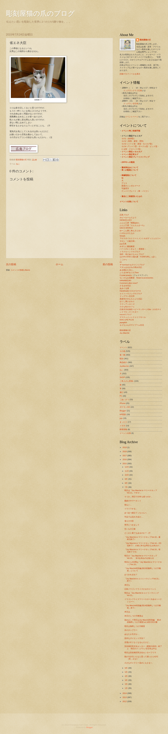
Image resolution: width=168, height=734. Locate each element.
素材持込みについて (130, 167)
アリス (124, 183)
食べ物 (122, 355)
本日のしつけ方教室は (133, 616)
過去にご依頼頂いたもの (132, 196)
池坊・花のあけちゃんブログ (132, 254)
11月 (127, 471)
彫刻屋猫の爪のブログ (40, 13)
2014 (125, 693)
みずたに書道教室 (127, 246)
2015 (125, 464)
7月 (126, 487)
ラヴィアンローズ (127, 304)
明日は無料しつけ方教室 (134, 626)
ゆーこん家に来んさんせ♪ (130, 231)
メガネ (122, 426)
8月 (126, 483)
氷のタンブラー (130, 630)
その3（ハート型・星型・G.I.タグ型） (138, 144)
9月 (126, 479)
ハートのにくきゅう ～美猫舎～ (133, 249)
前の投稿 (108, 264)
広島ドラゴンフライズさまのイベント (140, 589)
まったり (123, 422)
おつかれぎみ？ (130, 575)
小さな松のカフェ (127, 307)
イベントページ (131, 117)
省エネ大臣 (129, 521)
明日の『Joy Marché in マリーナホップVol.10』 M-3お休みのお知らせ (140, 557)
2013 (125, 697)
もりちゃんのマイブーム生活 (132, 325)
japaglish (123, 322)
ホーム (59, 264)
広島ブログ (124, 215)
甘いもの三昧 (130, 529)
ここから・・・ (126, 259)
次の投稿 (11, 264)
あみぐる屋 (124, 288)
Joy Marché (124, 333)
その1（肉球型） (129, 139)
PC (121, 396)
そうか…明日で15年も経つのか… (138, 497)
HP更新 (123, 414)
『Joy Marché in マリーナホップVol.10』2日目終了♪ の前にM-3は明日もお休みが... (143, 544)
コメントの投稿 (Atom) (20, 270)
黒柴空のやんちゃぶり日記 (131, 299)
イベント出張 (125, 433)
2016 (125, 459)
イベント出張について (129, 202)
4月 (126, 676)
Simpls (122, 236)
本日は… (128, 612)
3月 (126, 680)
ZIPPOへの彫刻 (128, 162)
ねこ (18, 164)
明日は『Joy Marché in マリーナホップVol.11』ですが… (140, 491)
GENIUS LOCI (126, 220)
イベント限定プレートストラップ (136, 157)
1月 (126, 688)
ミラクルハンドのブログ (130, 252)
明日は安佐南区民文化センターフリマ (140, 652)
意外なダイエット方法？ (134, 638)
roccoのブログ (126, 314)
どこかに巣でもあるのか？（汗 (137, 533)
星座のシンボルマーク (131, 186)
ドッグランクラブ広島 (132, 90)
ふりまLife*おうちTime (129, 272)
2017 (125, 456)
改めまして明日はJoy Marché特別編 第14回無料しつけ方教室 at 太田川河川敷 (142, 621)
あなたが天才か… (131, 634)
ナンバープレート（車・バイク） (136, 191)
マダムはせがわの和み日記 (131, 267)
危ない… (128, 505)
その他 (122, 351)
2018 (125, 451)
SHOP (122, 377)
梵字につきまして (131, 525)
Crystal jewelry (126, 275)
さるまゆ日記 (125, 286)
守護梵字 (125, 188)
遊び (121, 392)
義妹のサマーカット (132, 501)
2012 (125, 701)
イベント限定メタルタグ (132, 152)
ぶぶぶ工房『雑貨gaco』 (130, 223)
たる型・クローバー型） (132, 149)
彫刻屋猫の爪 (21, 160)
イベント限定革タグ (130, 154)
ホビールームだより (128, 217)
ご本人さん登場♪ (127, 381)
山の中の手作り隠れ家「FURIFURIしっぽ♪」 (138, 257)
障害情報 (123, 429)
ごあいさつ (124, 399)
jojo (121, 418)
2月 (126, 684)
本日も (127, 585)
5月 (126, 672)
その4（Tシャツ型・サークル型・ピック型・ (140, 146)
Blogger (123, 411)
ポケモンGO (125, 407)
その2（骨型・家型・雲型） (133, 141)
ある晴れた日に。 (127, 270)
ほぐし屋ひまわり (127, 301)
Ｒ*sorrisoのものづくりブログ (132, 265)
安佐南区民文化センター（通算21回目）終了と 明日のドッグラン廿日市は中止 (143, 647)
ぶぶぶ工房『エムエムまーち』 (133, 225)
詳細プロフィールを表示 (130, 74)
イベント (123, 347)
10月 (127, 475)
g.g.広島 (123, 244)
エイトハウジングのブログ (131, 294)
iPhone (122, 403)
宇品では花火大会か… (133, 517)
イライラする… (130, 509)
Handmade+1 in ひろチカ (130, 291)
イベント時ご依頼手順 (131, 131)
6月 (126, 668)
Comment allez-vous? (129, 283)
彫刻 (121, 359)
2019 (125, 447)
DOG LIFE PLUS (127, 320)
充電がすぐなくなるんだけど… (137, 642)
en (121, 262)
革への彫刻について (130, 170)
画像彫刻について (129, 175)
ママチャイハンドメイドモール (133, 317)
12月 (127, 467)
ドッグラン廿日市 (130, 104)
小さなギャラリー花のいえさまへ (138, 663)
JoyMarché (124, 366)
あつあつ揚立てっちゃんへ (135, 513)
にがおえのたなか (127, 233)
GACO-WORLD (126, 228)
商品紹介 (123, 362)
